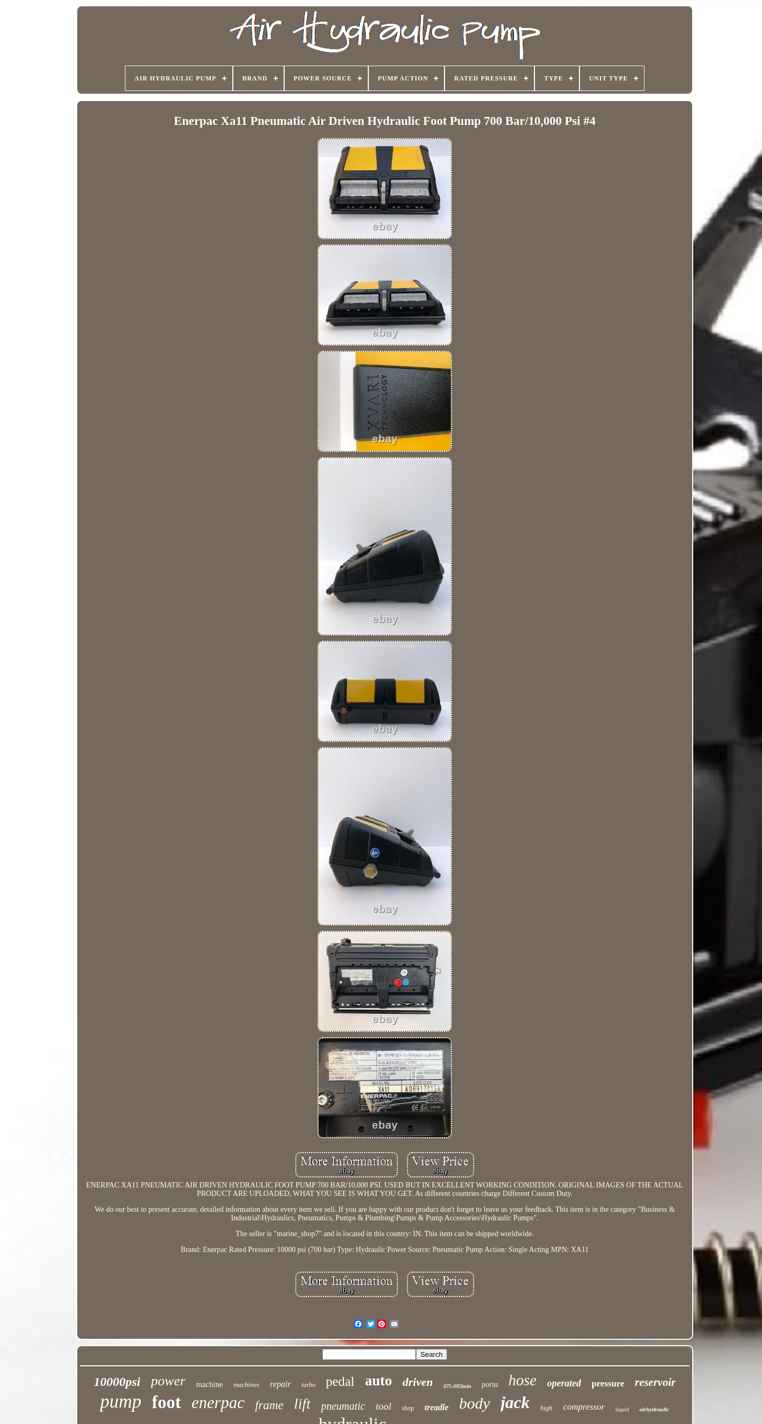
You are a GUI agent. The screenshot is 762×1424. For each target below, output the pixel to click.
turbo (308, 1385)
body (474, 1403)
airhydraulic (654, 1409)
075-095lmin (457, 1386)
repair (280, 1384)
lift (302, 1403)
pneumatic (343, 1406)
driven (418, 1382)
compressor (584, 1407)
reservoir (655, 1382)
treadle (436, 1407)
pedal (340, 1381)
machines (246, 1385)
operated (564, 1383)
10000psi (117, 1382)
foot (166, 1402)
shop (408, 1408)
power (168, 1381)
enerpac (218, 1402)
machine (209, 1384)
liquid (622, 1409)
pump (120, 1401)
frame (269, 1405)
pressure (608, 1383)
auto (378, 1381)
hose (523, 1380)
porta (489, 1385)
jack (515, 1402)
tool (384, 1406)
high (546, 1408)
